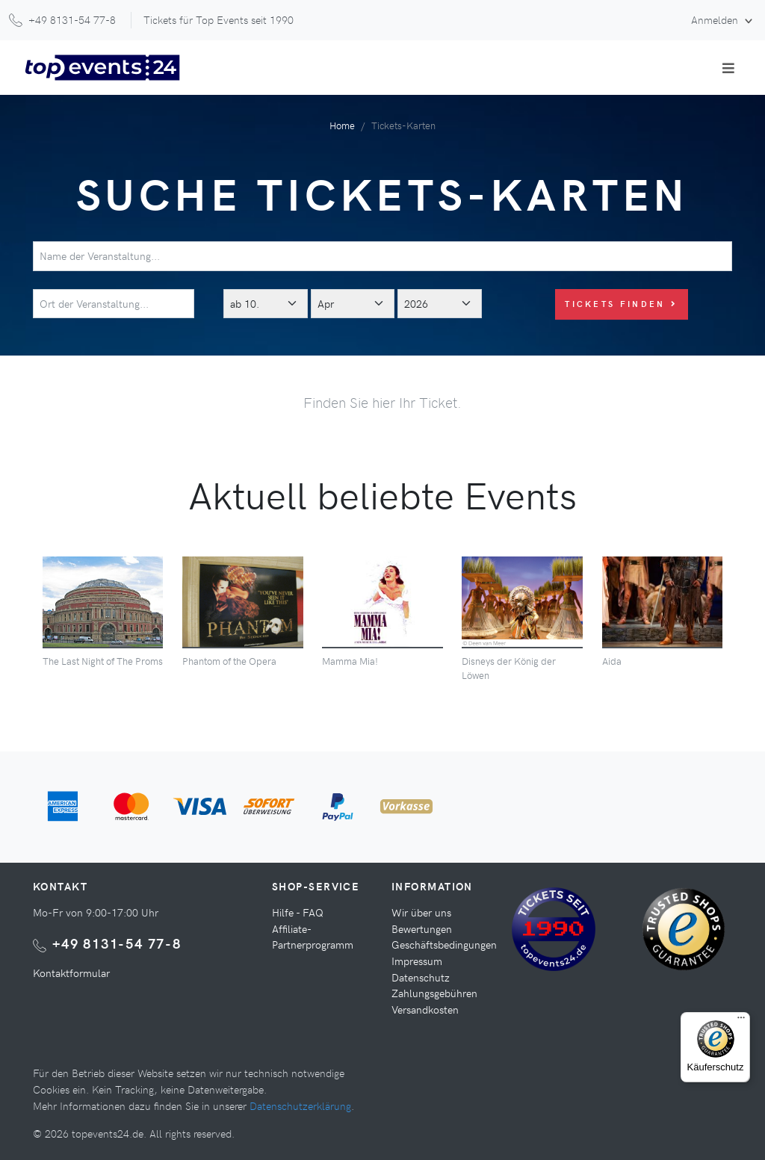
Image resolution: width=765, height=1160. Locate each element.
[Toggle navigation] (728, 68)
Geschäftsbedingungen (444, 944)
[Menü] (741, 1021)
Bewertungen (421, 928)
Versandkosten (425, 1009)
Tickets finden (621, 303)
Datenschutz (420, 977)
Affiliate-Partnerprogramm (312, 936)
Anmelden (716, 19)
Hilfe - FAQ (297, 912)
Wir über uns (421, 912)
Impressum (416, 960)
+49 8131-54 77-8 (117, 943)
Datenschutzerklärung (300, 1105)
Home (342, 125)
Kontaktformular (71, 972)
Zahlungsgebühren (434, 992)
